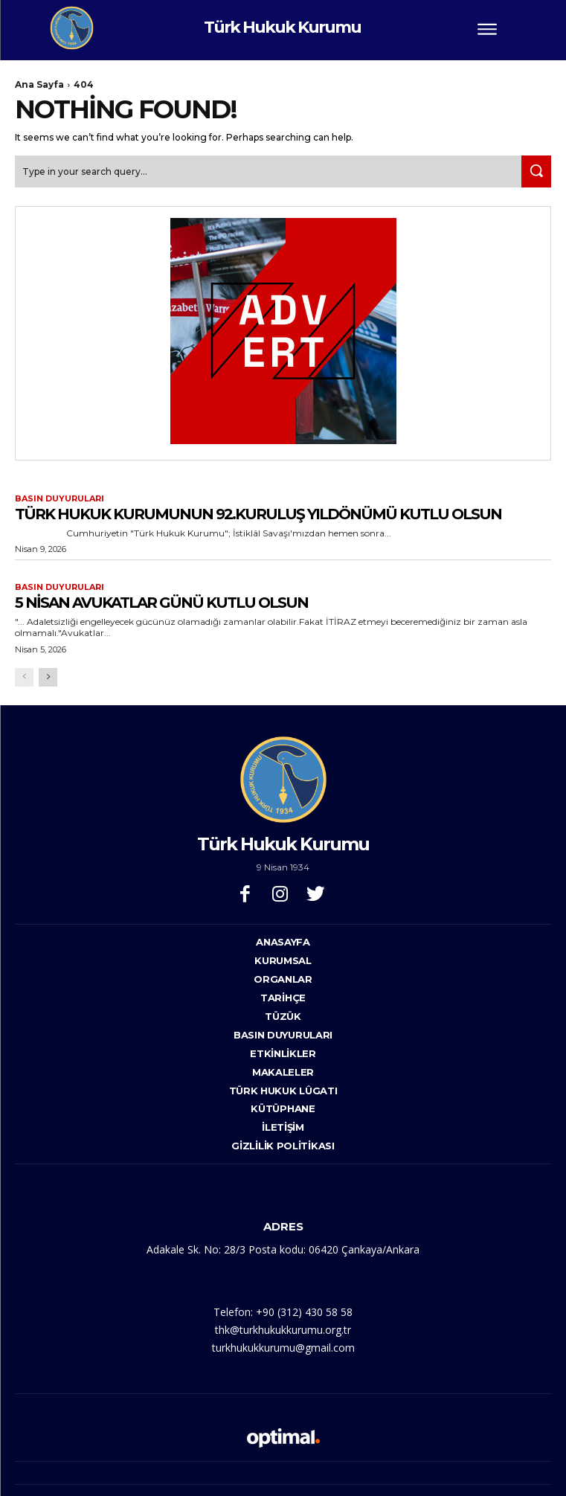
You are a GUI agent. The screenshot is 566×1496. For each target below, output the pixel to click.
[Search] (536, 171)
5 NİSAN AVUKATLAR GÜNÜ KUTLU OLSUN (161, 602)
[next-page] (48, 677)
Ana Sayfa (39, 84)
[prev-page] (24, 677)
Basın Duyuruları (59, 499)
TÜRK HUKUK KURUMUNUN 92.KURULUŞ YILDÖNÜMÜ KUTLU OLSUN (258, 514)
